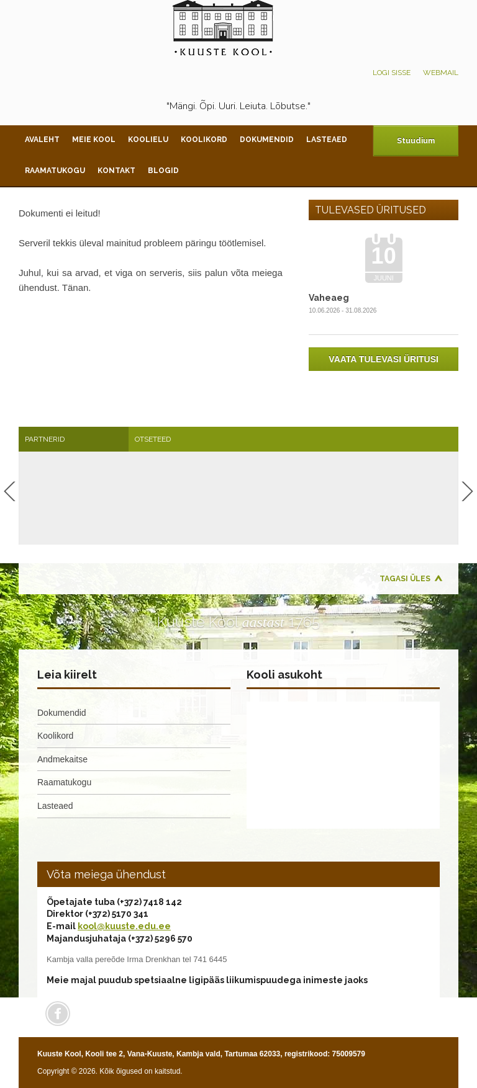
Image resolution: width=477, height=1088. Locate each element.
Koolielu (148, 139)
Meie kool (94, 139)
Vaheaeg (329, 298)
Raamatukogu (55, 170)
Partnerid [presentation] (45, 439)
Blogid (163, 170)
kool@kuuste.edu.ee (124, 926)
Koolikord (204, 139)
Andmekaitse (62, 759)
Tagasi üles (404, 578)
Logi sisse (392, 72)
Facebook (58, 1013)
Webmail (440, 72)
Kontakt (116, 170)
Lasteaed (326, 139)
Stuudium (416, 140)
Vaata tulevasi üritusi (383, 359)
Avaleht (42, 139)
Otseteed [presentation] (153, 439)
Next (467, 491)
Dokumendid (267, 139)
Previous (10, 491)
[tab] (74, 439)
